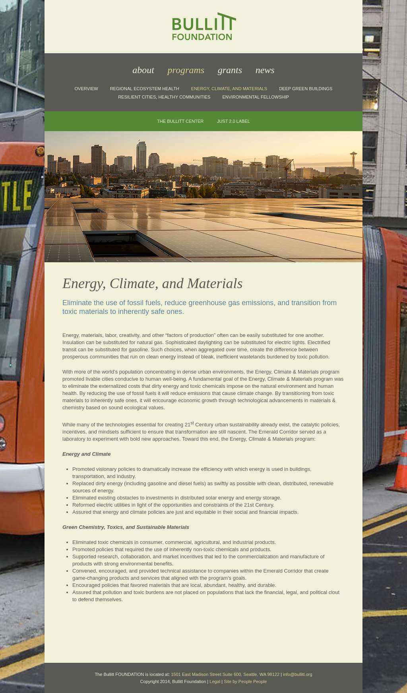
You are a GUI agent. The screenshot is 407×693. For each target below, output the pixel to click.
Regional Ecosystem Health (144, 88)
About (143, 70)
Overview (86, 88)
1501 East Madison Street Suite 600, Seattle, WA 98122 (225, 674)
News (265, 70)
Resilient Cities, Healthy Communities (164, 97)
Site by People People (245, 681)
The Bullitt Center (180, 121)
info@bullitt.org (297, 674)
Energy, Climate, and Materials (229, 88)
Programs (186, 70)
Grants (230, 70)
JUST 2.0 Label (233, 121)
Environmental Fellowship (255, 97)
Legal (214, 681)
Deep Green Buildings (305, 88)
